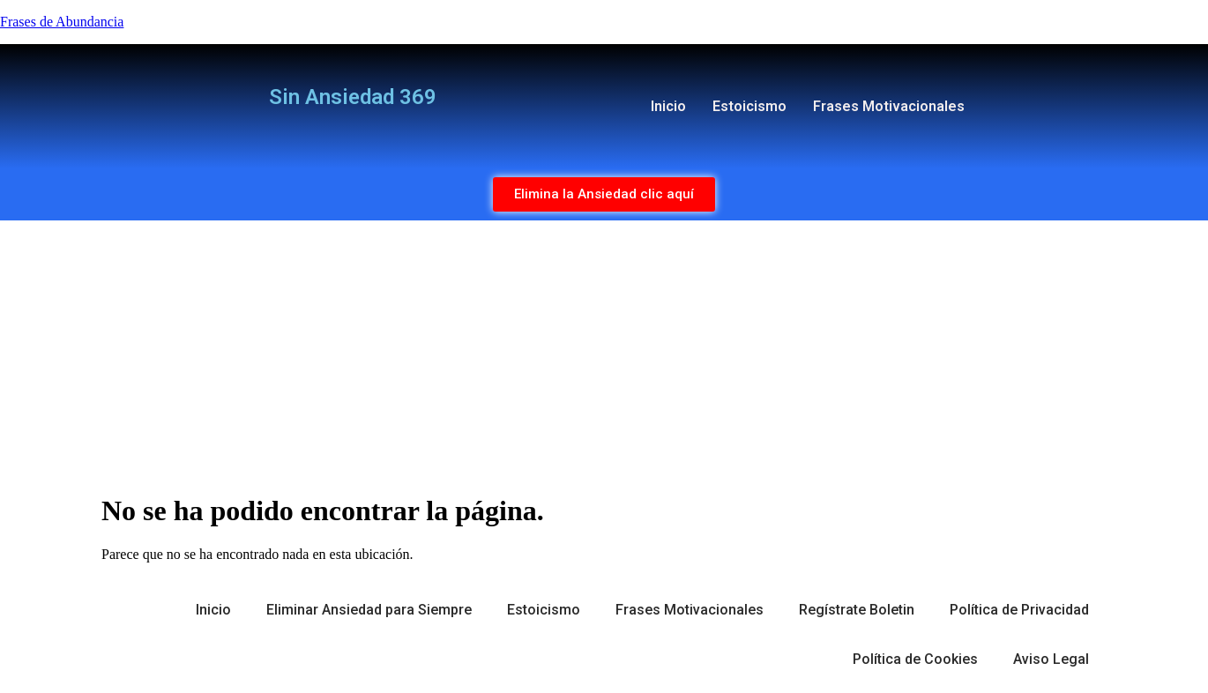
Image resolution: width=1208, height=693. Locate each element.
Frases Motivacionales (889, 106)
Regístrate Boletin (856, 609)
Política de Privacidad (1019, 609)
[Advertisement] (604, 352)
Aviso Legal (1051, 659)
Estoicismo (749, 106)
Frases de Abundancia (61, 21)
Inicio (668, 106)
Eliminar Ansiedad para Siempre (369, 609)
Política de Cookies (915, 659)
